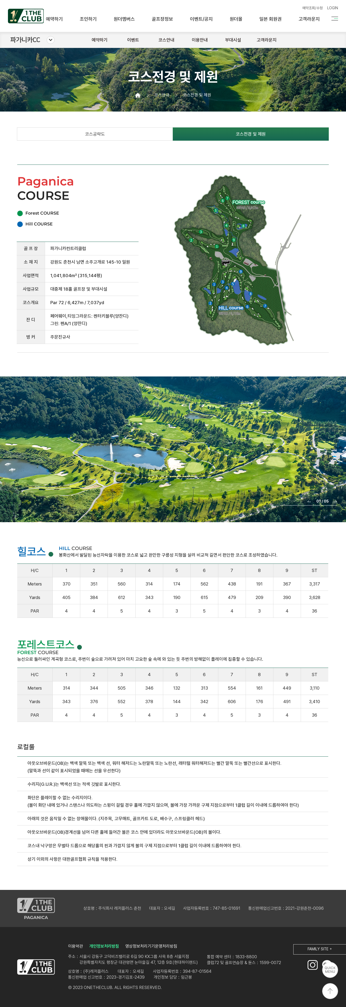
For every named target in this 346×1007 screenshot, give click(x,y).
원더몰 (236, 19)
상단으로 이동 (330, 991)
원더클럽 (26, 16)
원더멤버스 (124, 19)
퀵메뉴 (330, 970)
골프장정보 (162, 19)
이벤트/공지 (201, 19)
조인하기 (88, 19)
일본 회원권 (270, 19)
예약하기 (54, 19)
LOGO (36, 967)
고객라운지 (309, 19)
